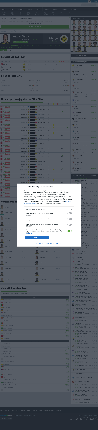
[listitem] (49, 209)
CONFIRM (37, 237)
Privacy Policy (58, 243)
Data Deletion (39, 243)
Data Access (49, 243)
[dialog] (49, 215)
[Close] (77, 187)
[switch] (69, 213)
